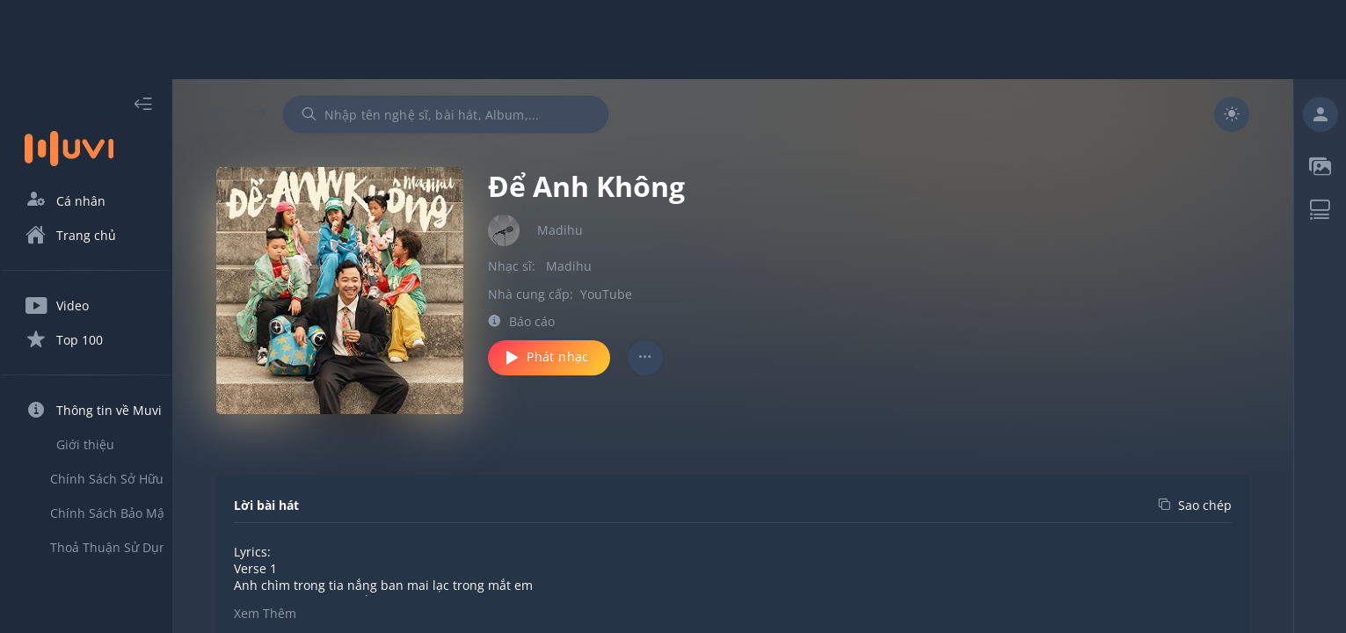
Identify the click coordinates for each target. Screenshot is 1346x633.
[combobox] (477, 114)
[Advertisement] (673, 39)
